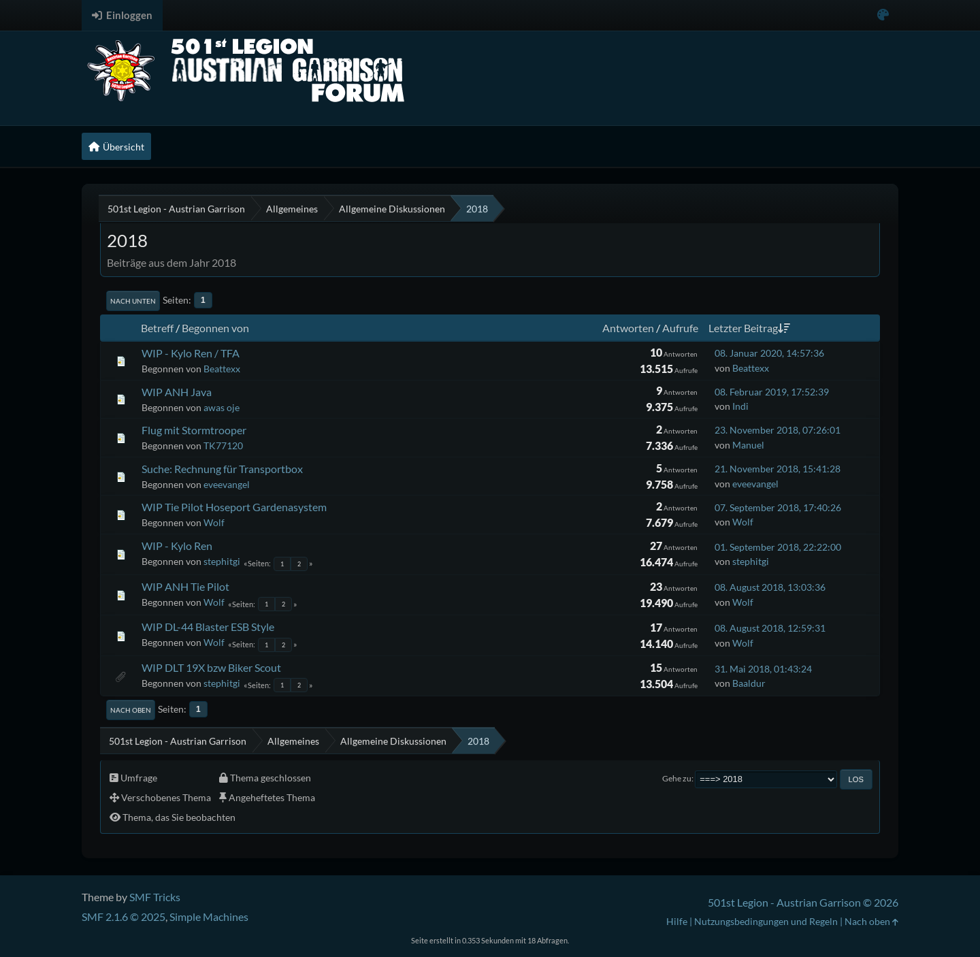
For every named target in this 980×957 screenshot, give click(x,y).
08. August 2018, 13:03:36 (770, 587)
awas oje (221, 407)
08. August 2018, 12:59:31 (770, 628)
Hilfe (676, 921)
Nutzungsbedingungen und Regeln (766, 921)
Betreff (157, 327)
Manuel (748, 445)
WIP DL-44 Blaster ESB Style (208, 626)
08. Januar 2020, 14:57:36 (769, 353)
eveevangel (226, 484)
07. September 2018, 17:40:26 (778, 507)
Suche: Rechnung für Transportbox (222, 468)
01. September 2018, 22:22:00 (778, 547)
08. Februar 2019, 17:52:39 (772, 392)
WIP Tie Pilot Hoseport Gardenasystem (234, 506)
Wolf (214, 522)
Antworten (628, 327)
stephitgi (221, 561)
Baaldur (749, 683)
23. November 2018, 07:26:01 (777, 430)
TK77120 (223, 445)
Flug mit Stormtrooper (194, 429)
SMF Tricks (154, 896)
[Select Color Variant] (883, 15)
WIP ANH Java (177, 391)
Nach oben (130, 710)
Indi (740, 406)
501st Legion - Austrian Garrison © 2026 (803, 902)
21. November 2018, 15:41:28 (777, 468)
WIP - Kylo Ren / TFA (191, 352)
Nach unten (133, 301)
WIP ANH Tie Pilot (185, 586)
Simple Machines (208, 916)
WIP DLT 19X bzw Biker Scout (211, 667)
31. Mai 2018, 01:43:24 (763, 669)
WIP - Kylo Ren (177, 545)
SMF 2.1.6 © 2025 (123, 916)
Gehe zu (676, 778)
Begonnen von (215, 327)
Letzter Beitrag (749, 327)
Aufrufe (680, 327)
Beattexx (221, 368)
